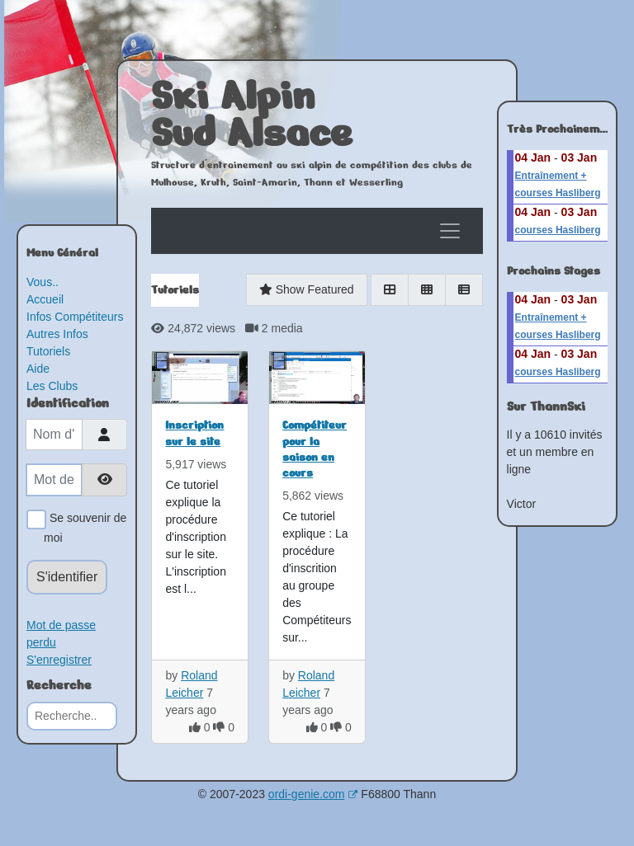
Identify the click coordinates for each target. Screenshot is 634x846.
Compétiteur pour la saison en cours (314, 449)
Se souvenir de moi (85, 527)
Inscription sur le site (194, 433)
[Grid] (390, 290)
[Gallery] (427, 290)
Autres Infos (57, 334)
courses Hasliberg (558, 230)
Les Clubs (52, 385)
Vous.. (42, 282)
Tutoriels (48, 351)
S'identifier (66, 577)
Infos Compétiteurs (75, 316)
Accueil (45, 299)
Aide (38, 368)
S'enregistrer (59, 659)
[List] (464, 290)
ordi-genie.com (313, 794)
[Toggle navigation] (450, 230)
